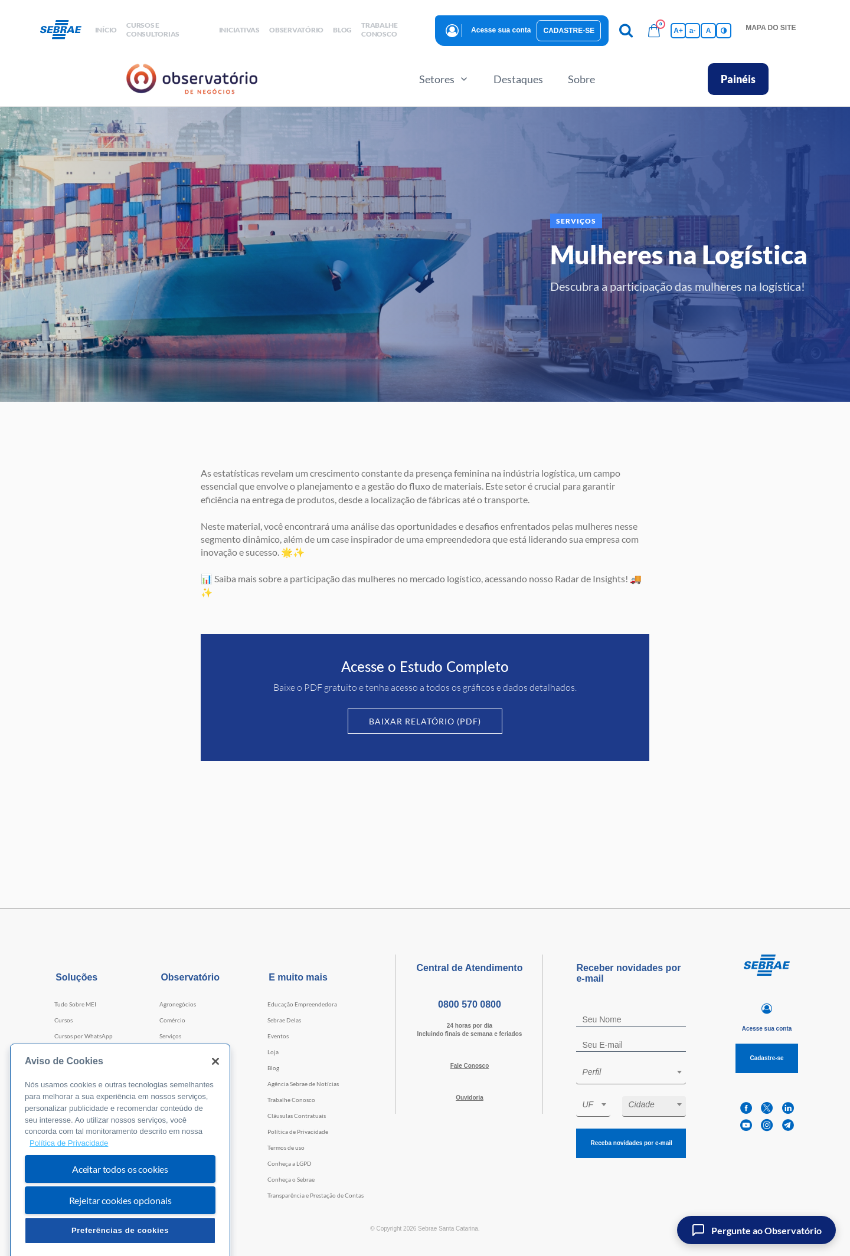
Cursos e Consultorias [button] (152, 29)
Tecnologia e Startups (187, 1067)
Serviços (170, 1035)
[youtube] (746, 1125)
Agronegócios (177, 1004)
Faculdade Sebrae (77, 1067)
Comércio (172, 1020)
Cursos (63, 1020)
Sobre (581, 79)
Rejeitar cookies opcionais (120, 1238)
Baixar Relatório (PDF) (425, 721)
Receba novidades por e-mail (631, 1143)
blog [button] (342, 29)
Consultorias (71, 1051)
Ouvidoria (469, 1097)
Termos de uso (286, 1147)
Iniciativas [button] (239, 29)
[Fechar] (215, 1100)
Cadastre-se (568, 31)
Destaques (518, 79)
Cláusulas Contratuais (296, 1115)
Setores (444, 79)
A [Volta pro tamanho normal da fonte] (708, 31)
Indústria (171, 1051)
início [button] (106, 29)
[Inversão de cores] (723, 30)
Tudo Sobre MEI (75, 1004)
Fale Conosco (469, 1065)
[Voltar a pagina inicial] (65, 30)
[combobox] (631, 1074)
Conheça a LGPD (289, 1163)
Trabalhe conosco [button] (379, 29)
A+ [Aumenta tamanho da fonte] (678, 31)
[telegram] (788, 1125)
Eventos (278, 1035)
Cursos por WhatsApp (83, 1035)
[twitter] (767, 1108)
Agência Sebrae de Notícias (303, 1083)
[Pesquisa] (625, 30)
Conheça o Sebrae (291, 1179)
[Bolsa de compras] (654, 30)
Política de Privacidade (297, 1131)
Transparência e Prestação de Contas (315, 1195)
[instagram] (767, 1125)
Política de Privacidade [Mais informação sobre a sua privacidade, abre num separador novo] (69, 1181)
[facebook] (746, 1108)
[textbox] (637, 1072)
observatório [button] (296, 29)
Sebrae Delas (284, 1020)
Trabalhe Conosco (291, 1099)
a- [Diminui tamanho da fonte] (692, 31)
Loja (273, 1051)
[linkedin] (788, 1108)
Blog (273, 1067)
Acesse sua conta (501, 30)
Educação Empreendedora (302, 1004)
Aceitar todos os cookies (120, 1206)
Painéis (738, 79)
